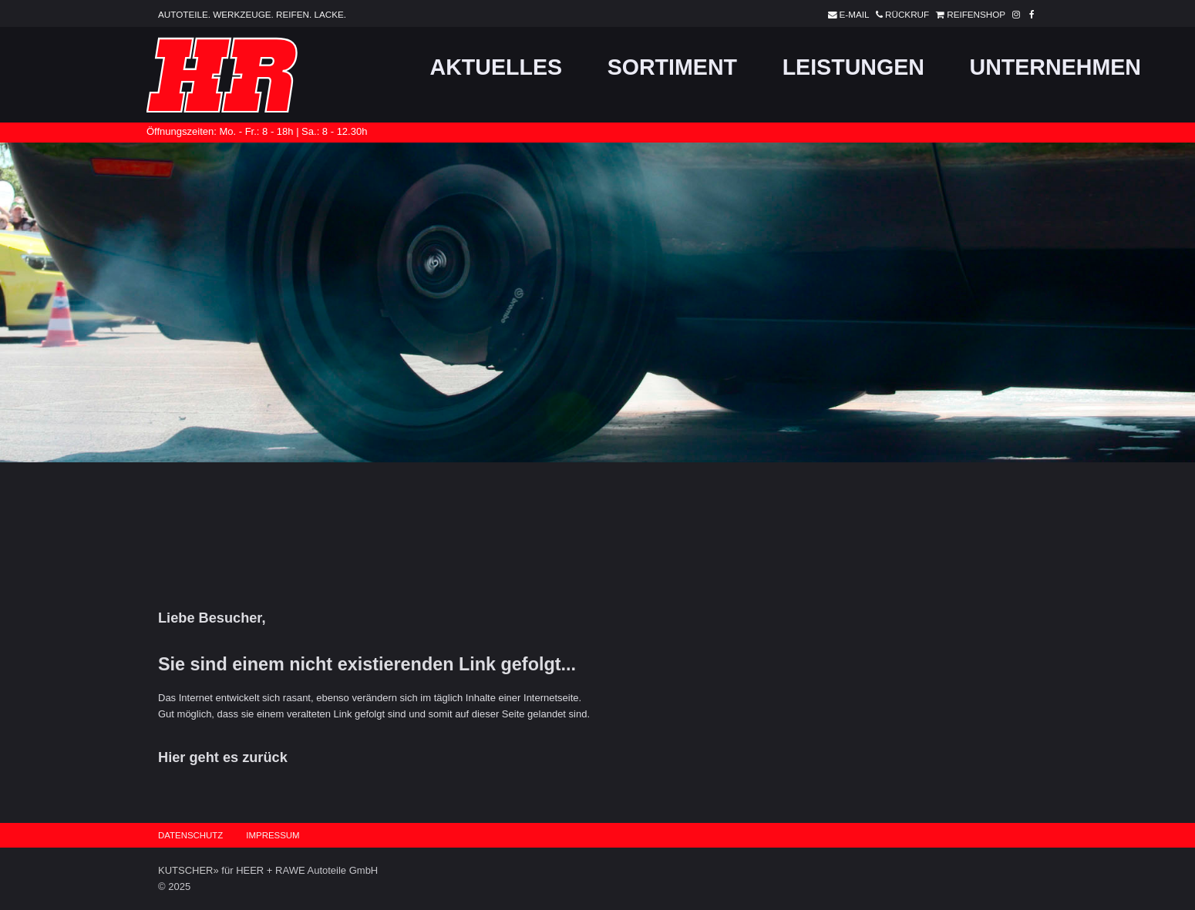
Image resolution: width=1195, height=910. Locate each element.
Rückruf (900, 14)
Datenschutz (190, 835)
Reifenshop (968, 14)
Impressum (272, 835)
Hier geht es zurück (223, 757)
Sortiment (672, 67)
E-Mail (846, 14)
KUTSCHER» (188, 870)
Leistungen (853, 67)
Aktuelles (496, 67)
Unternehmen (1055, 67)
